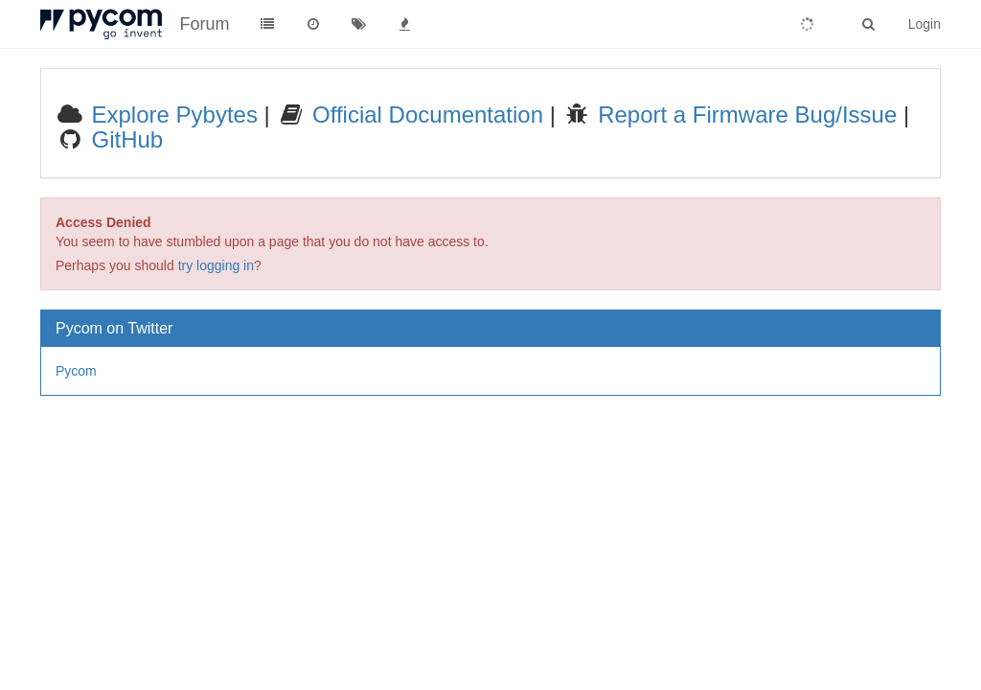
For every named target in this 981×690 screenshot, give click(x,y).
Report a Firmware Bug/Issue (744, 114)
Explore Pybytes (171, 114)
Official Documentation (424, 114)
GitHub (124, 139)
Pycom (76, 371)
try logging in (216, 265)
